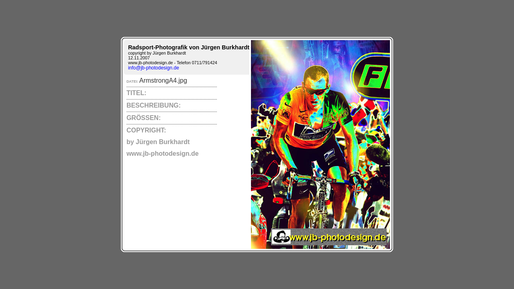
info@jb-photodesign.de (153, 68)
